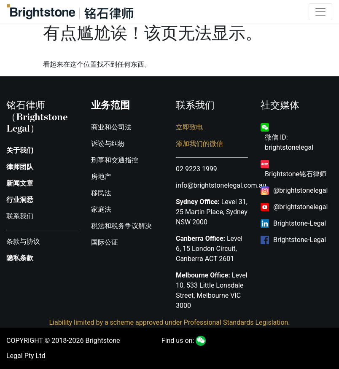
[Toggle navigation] (320, 11)
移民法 (101, 193)
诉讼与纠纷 (108, 144)
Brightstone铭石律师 (295, 174)
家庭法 (101, 209)
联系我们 (19, 216)
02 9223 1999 (196, 169)
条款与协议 (23, 241)
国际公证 (104, 242)
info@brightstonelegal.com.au (221, 185)
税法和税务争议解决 (121, 226)
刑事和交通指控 (114, 160)
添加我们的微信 (199, 144)
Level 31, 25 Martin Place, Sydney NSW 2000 (212, 212)
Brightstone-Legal (299, 223)
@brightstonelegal (300, 190)
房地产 (101, 176)
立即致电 (189, 127)
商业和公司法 (111, 127)
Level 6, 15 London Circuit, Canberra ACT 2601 (209, 248)
